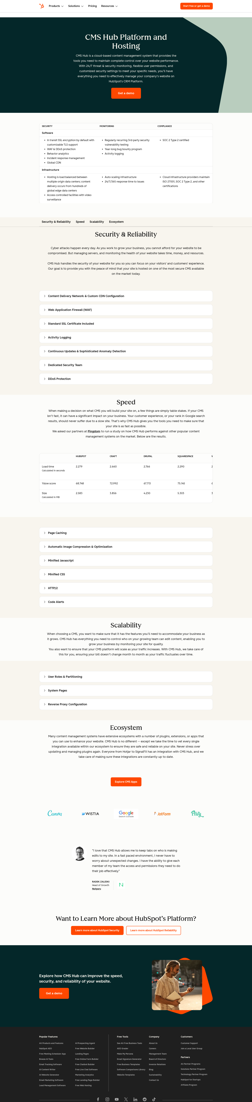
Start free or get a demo (196, 6)
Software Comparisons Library (131, 1069)
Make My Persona (125, 1054)
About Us (153, 1043)
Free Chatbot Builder (85, 1064)
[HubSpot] (41, 6)
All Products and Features (51, 1043)
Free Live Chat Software (86, 1069)
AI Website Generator (49, 1075)
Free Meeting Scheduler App (52, 1054)
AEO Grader (122, 1048)
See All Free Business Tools (129, 1043)
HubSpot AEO (45, 1048)
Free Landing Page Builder (87, 1080)
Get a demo (126, 93)
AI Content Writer (47, 1069)
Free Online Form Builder (87, 1059)
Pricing (92, 6)
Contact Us (154, 1080)
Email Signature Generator (129, 1059)
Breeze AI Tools (46, 1059)
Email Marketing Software (51, 1080)
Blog (151, 1069)
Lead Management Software (52, 1085)
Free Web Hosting (83, 1085)
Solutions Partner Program (193, 1069)
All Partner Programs (190, 1064)
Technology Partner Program (194, 1074)
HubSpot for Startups (191, 1080)
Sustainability (155, 1075)
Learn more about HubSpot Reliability (153, 930)
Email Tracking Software (50, 1064)
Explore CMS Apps (126, 781)
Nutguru (96, 888)
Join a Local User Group (191, 1048)
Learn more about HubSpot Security (97, 930)
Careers (152, 1048)
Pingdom (94, 431)
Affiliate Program (189, 1085)
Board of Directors (157, 1059)
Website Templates (126, 1075)
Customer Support (189, 1043)
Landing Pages (82, 1054)
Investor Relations (157, 1064)
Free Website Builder (85, 1048)
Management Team (158, 1054)
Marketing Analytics (84, 1075)
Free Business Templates (128, 1064)
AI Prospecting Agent (85, 1043)
